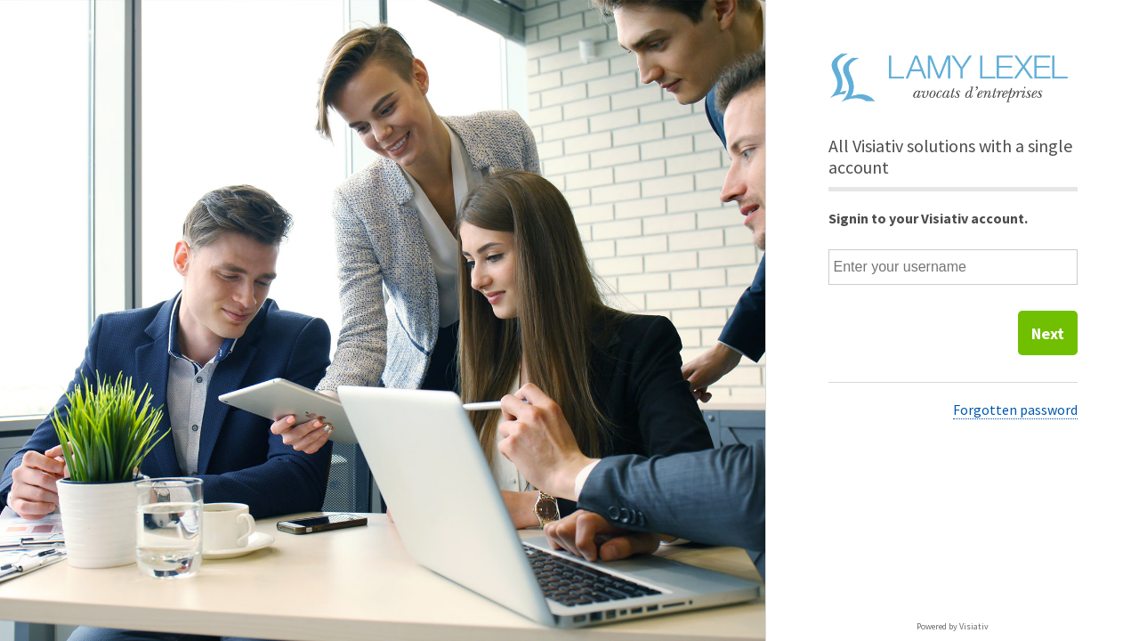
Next (1047, 333)
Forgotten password (1015, 409)
